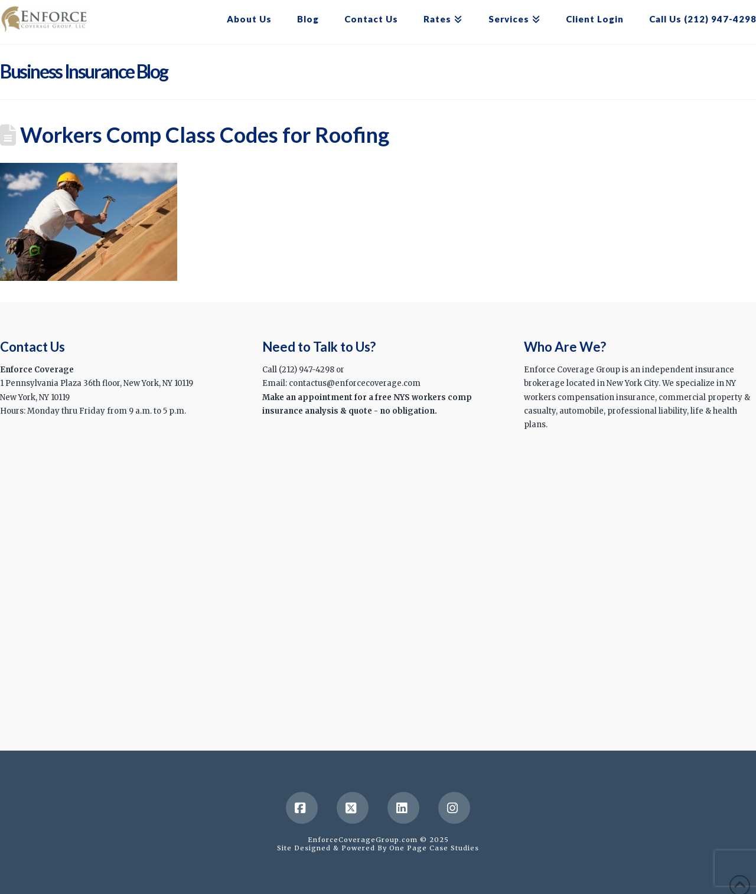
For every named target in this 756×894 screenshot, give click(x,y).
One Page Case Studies (434, 848)
